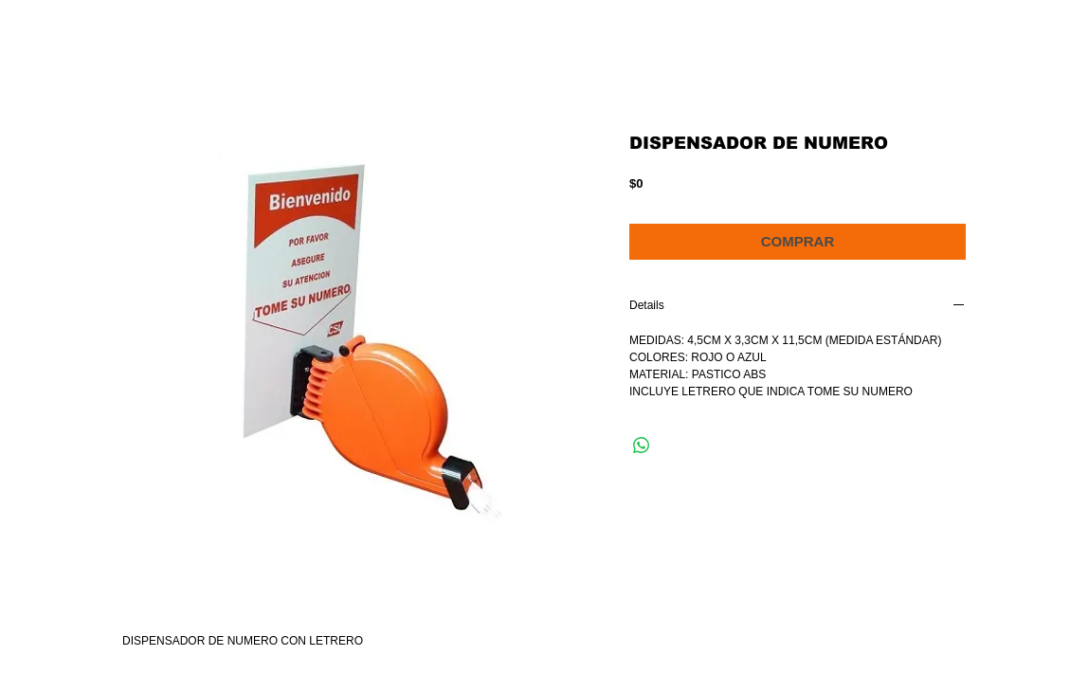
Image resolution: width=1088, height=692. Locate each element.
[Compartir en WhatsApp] (641, 445)
